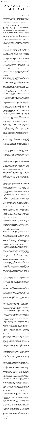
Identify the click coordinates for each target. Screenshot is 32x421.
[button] (1, 1)
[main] (16, 7)
